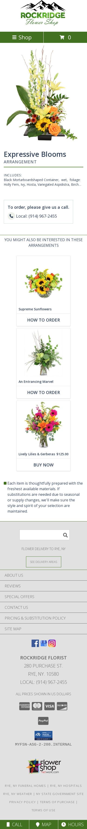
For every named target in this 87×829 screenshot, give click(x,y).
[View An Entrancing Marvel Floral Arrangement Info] (43, 352)
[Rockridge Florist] (43, 25)
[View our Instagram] (52, 645)
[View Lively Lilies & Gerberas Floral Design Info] (43, 425)
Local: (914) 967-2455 (43, 682)
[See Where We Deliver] (43, 561)
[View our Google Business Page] (43, 645)
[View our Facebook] (35, 645)
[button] (43, 735)
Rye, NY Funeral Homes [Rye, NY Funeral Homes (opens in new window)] (25, 786)
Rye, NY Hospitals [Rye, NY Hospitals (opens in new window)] (66, 786)
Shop (22, 37)
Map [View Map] (43, 824)
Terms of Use (44, 810)
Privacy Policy (22, 802)
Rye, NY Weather (17, 794)
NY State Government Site (60, 794)
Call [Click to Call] (14, 824)
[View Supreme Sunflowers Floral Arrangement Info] (43, 280)
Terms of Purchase (57, 802)
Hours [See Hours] (72, 824)
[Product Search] (44, 535)
